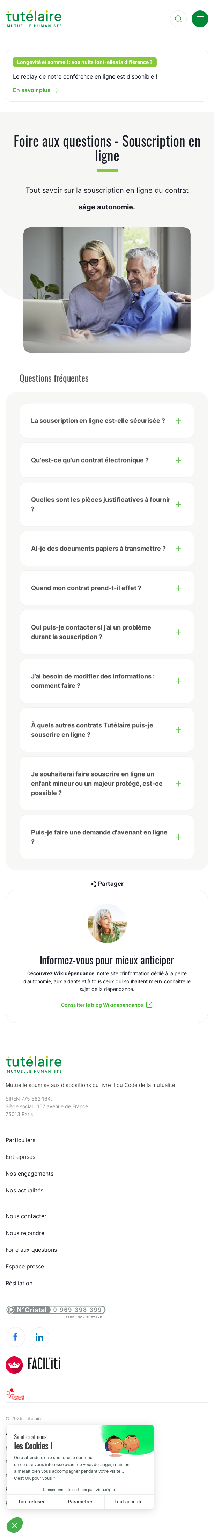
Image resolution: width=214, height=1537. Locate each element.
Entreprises (20, 1156)
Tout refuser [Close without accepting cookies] (31, 1502)
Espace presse (25, 1266)
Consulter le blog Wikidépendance (102, 1005)
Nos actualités (24, 1190)
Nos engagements (29, 1173)
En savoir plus (32, 90)
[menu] (200, 18)
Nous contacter (26, 1216)
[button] (14, 1525)
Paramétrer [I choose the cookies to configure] (80, 1502)
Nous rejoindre (25, 1232)
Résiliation (19, 1283)
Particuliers (20, 1140)
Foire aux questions (31, 1249)
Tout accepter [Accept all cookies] (129, 1502)
